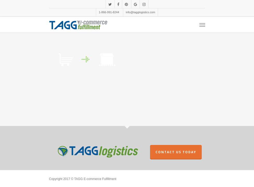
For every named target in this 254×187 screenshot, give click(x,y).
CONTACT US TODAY (175, 152)
